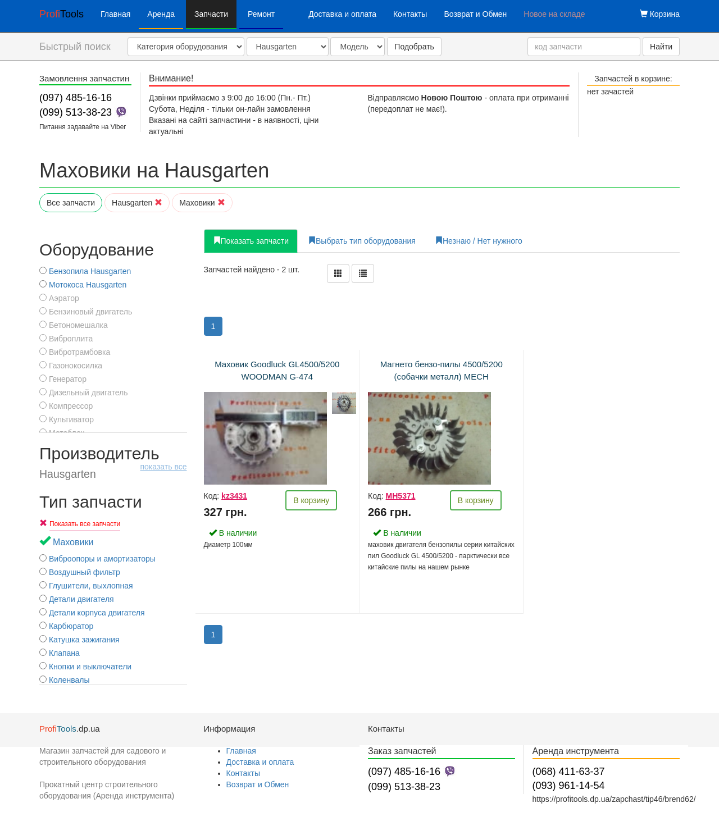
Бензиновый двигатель (85, 311)
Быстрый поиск (75, 46)
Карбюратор (66, 626)
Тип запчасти (90, 501)
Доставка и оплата (342, 14)
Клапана (59, 653)
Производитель (113, 462)
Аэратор (59, 298)
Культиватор (66, 419)
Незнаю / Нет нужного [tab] (478, 240)
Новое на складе (554, 14)
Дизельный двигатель (83, 392)
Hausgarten (137, 202)
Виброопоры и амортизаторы (97, 558)
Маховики (202, 202)
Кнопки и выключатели (85, 666)
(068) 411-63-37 (569, 771)
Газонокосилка (70, 365)
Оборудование (96, 249)
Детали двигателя (76, 599)
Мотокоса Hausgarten (82, 284)
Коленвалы (64, 680)
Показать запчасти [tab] (251, 240)
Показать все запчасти (84, 524)
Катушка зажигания (79, 639)
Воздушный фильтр (79, 572)
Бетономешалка (73, 325)
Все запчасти (71, 202)
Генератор (63, 379)
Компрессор (66, 405)
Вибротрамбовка (74, 352)
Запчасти (211, 14)
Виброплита (66, 338)
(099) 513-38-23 (75, 112)
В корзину (311, 500)
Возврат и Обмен (475, 14)
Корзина (660, 14)
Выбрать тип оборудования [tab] (362, 240)
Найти (661, 46)
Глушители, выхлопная (86, 585)
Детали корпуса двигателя (92, 612)
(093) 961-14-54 (569, 785)
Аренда (161, 14)
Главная (115, 14)
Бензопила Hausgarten (85, 271)
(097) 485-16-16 (75, 97)
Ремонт (261, 14)
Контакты (410, 14)
